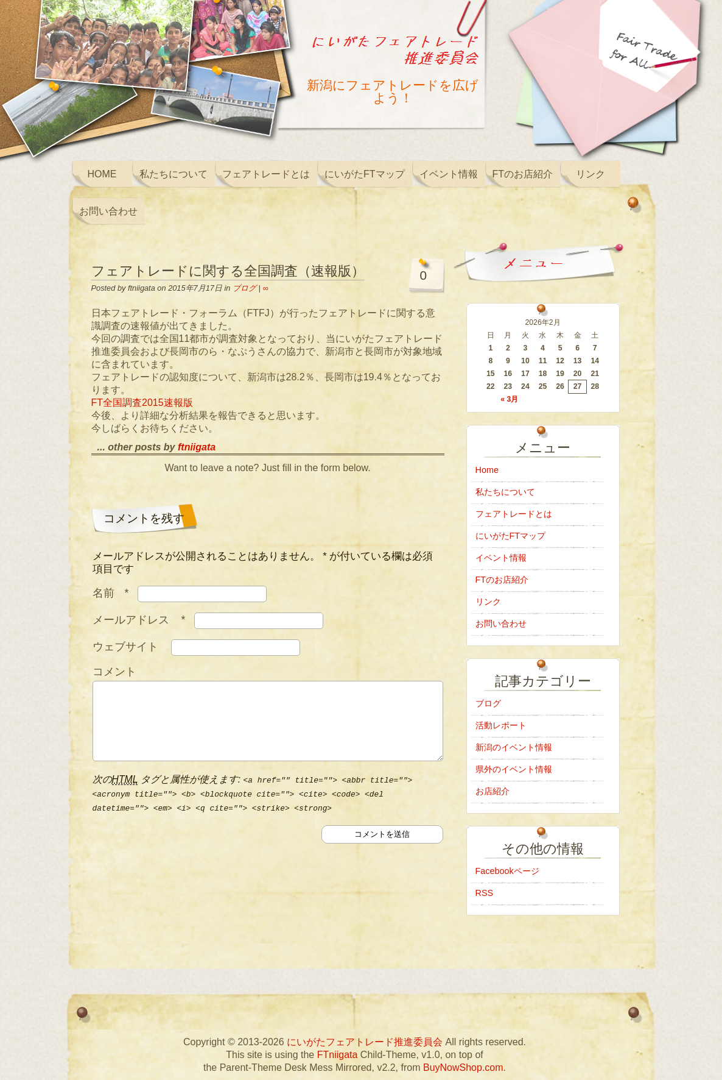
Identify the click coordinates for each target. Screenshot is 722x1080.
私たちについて (173, 174)
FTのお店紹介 (522, 174)
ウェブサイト (125, 647)
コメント (114, 672)
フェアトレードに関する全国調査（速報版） (228, 271)
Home (102, 174)
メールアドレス (142, 620)
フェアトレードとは (266, 174)
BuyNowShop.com (463, 1067)
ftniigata (197, 447)
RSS (484, 893)
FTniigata (337, 1055)
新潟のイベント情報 (513, 747)
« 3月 (509, 399)
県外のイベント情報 (513, 769)
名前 (114, 593)
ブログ (244, 288)
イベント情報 (448, 174)
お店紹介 (492, 791)
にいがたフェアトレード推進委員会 (365, 1042)
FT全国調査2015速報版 (142, 402)
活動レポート (501, 725)
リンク (590, 174)
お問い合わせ (108, 211)
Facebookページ (507, 871)
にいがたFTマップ (364, 174)
